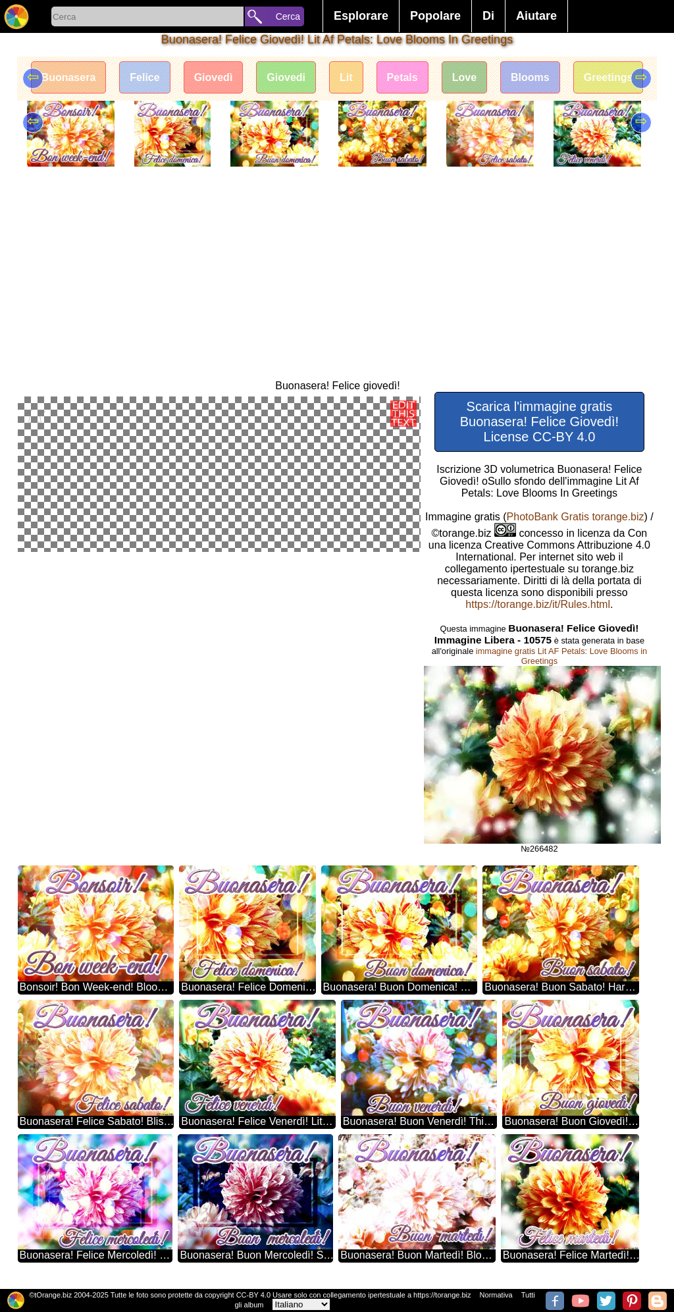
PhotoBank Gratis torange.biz (575, 516)
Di (488, 15)
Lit (346, 77)
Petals (402, 77)
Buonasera (68, 77)
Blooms (530, 77)
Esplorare (361, 15)
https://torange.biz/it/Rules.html (537, 604)
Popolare (435, 15)
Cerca (288, 16)
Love (464, 77)
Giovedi (286, 77)
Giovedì (213, 77)
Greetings (608, 77)
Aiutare (536, 15)
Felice (144, 77)
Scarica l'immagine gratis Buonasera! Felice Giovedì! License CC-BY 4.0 (539, 421)
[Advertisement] (337, 280)
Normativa (496, 1295)
